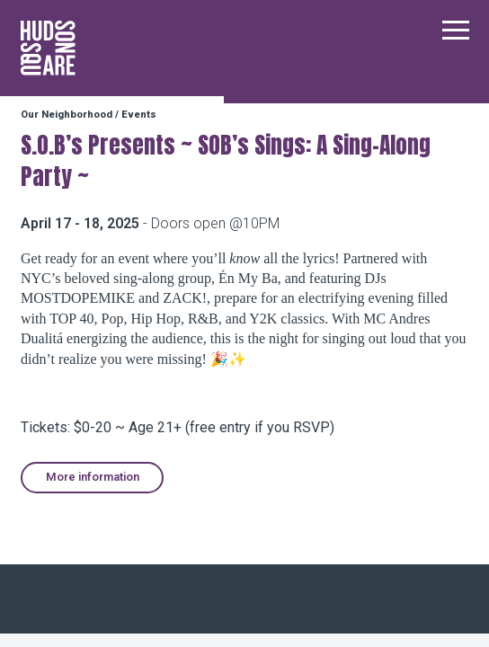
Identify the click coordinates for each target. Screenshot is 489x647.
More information (92, 476)
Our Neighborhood (66, 114)
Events (138, 114)
